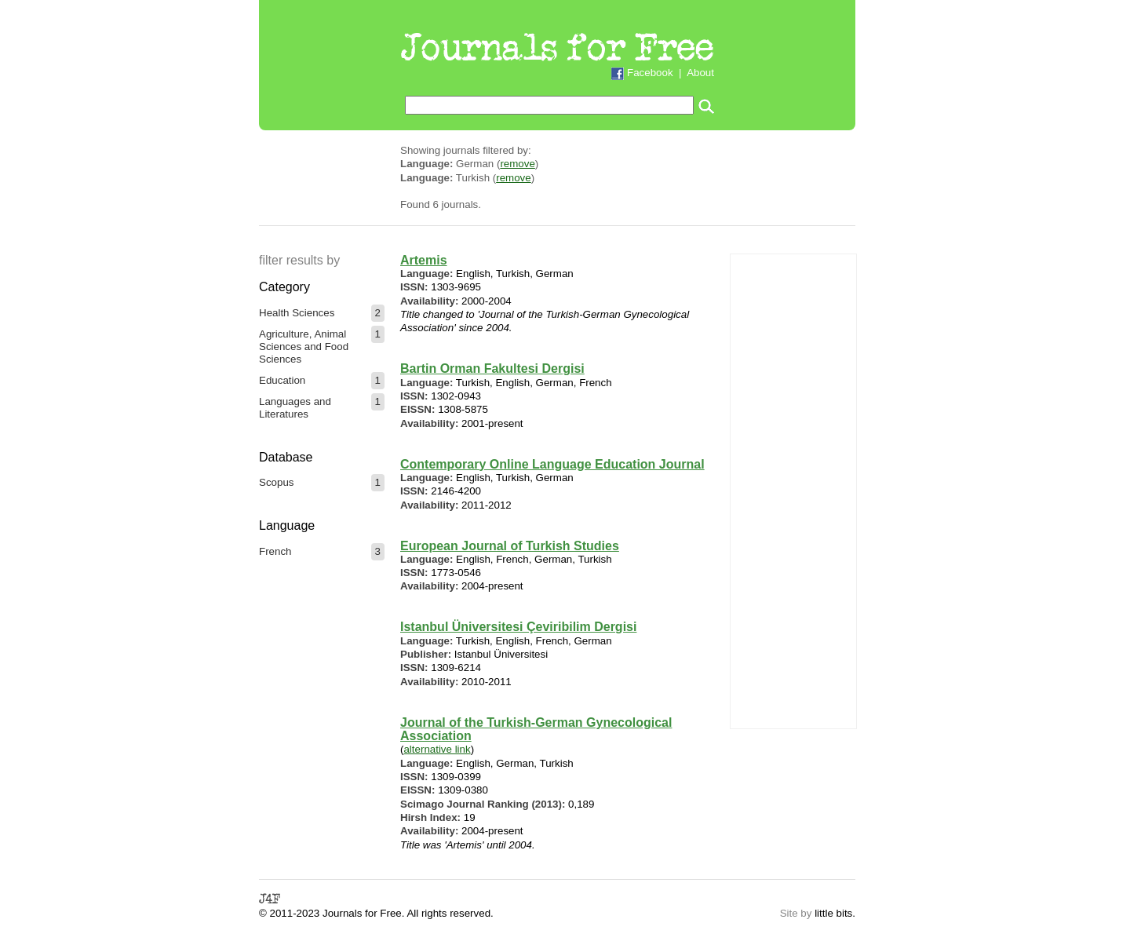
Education (282, 380)
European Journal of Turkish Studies (509, 546)
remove (517, 164)
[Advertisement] (793, 489)
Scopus (276, 482)
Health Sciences (296, 313)
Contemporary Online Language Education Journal (552, 464)
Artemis (423, 260)
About (700, 72)
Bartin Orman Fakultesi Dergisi (492, 368)
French (275, 551)
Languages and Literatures (295, 408)
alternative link (436, 749)
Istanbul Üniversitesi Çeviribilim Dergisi (518, 626)
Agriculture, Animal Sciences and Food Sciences (303, 346)
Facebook (650, 72)
